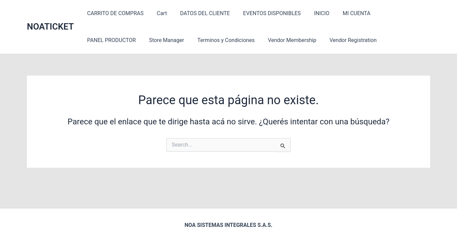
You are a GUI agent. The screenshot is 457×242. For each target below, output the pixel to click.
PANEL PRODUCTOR (392, 13)
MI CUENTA (343, 13)
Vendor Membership (224, 40)
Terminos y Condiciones (160, 40)
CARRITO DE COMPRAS (114, 13)
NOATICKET (50, 27)
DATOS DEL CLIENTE (199, 13)
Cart (158, 13)
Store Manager (103, 40)
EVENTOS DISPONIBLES (263, 13)
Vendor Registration (282, 40)
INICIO (311, 13)
